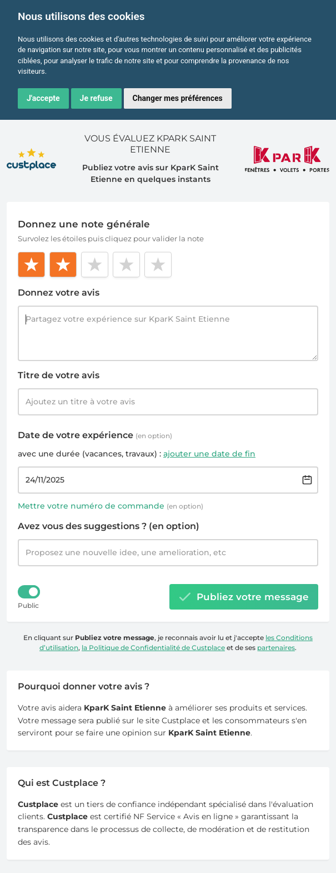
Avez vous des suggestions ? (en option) (108, 526)
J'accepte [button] (43, 98)
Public (28, 605)
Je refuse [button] (96, 98)
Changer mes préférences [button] (178, 98)
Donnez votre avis (58, 292)
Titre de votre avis (58, 375)
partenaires (276, 647)
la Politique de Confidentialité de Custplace (153, 647)
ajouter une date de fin (209, 454)
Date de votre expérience (95, 435)
